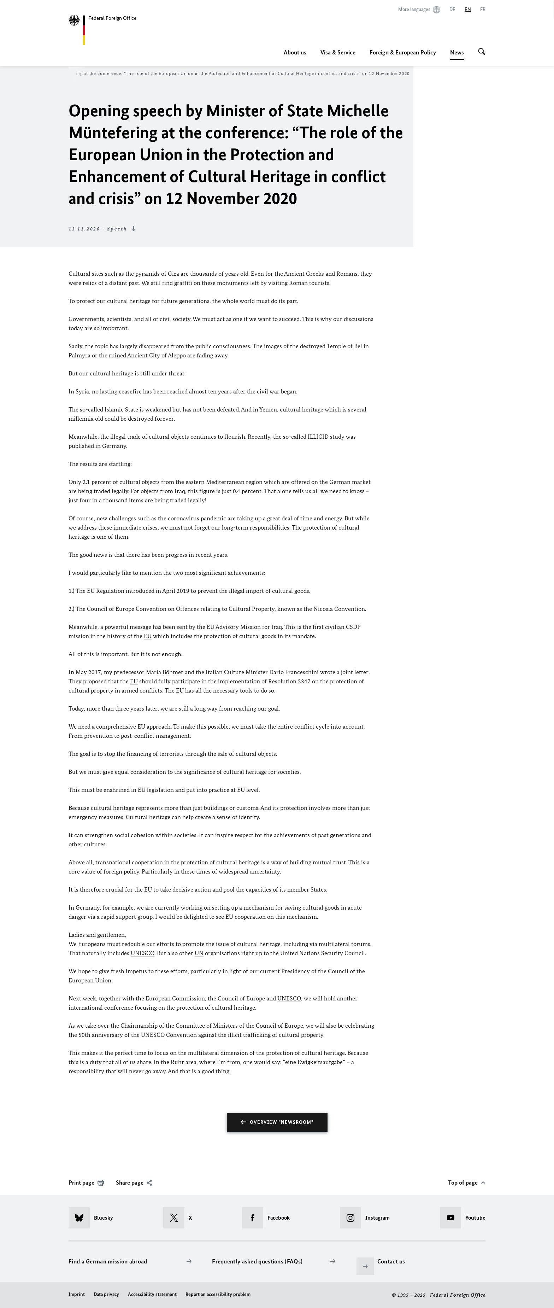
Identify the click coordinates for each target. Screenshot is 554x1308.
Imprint (77, 1294)
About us (295, 52)
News (457, 52)
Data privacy (106, 1294)
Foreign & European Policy (403, 52)
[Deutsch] (452, 9)
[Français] (482, 9)
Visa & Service (337, 52)
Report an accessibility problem (218, 1294)
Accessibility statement (152, 1294)
